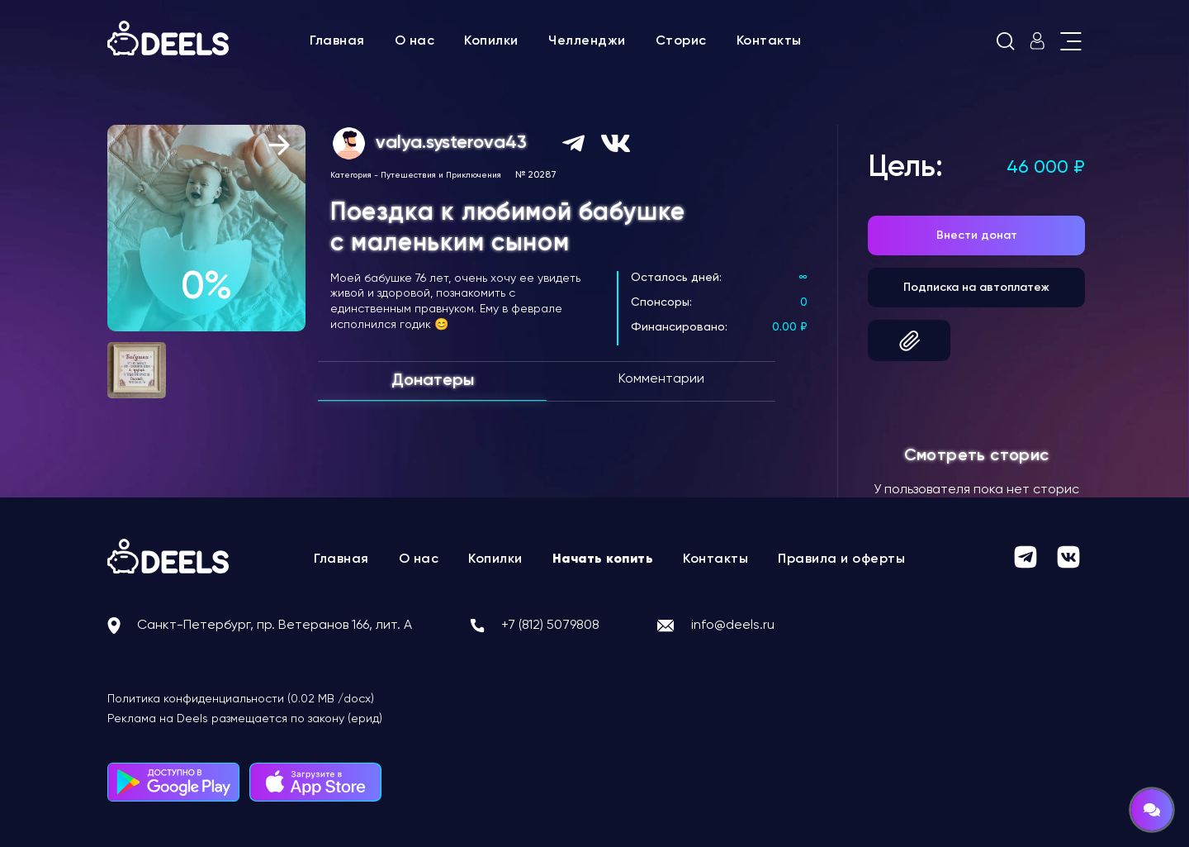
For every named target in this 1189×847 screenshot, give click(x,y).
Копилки (491, 41)
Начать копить (603, 559)
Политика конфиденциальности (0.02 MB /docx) (240, 699)
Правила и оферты (841, 559)
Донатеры (432, 381)
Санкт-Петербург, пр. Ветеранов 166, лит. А (274, 625)
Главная (337, 41)
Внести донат (976, 235)
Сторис (681, 41)
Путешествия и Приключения (441, 175)
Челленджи (587, 41)
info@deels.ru (733, 625)
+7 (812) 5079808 (550, 625)
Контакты (769, 41)
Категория (351, 175)
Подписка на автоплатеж (976, 287)
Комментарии (661, 379)
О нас (415, 41)
